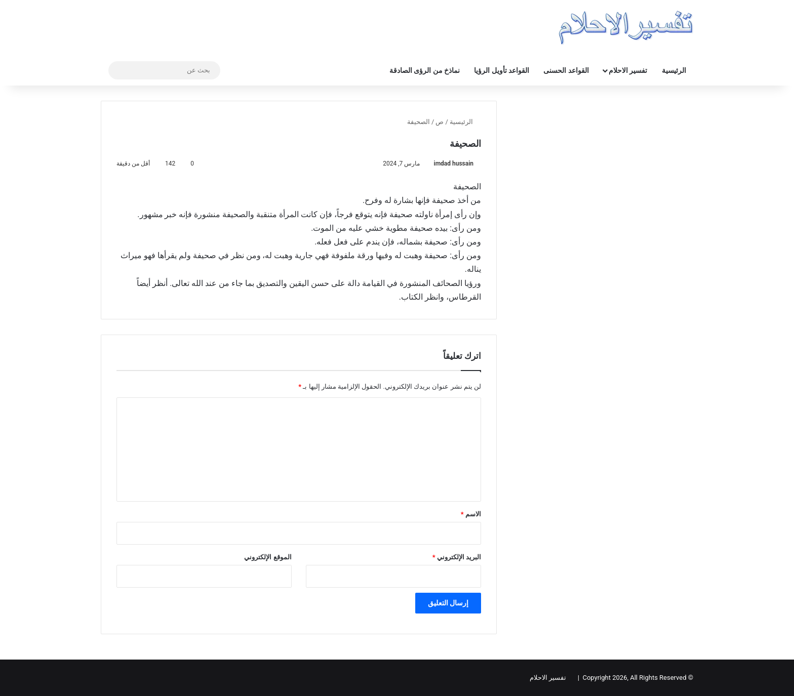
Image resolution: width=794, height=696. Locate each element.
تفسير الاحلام (628, 70)
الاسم (471, 514)
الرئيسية (674, 70)
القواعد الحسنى (565, 70)
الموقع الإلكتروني (267, 557)
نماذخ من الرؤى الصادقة (424, 70)
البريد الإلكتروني (456, 557)
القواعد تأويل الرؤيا (501, 70)
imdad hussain (453, 163)
